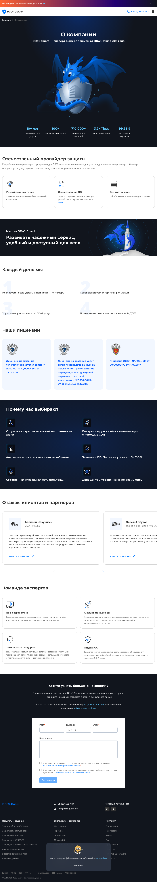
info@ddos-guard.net (85, 708)
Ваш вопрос (45, 738)
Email (96, 724)
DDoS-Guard (10, 804)
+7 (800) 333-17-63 (94, 704)
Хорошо (78, 865)
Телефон (70, 724)
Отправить (48, 780)
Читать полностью (21, 556)
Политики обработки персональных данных (61, 765)
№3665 (61, 202)
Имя (42, 724)
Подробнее (101, 858)
